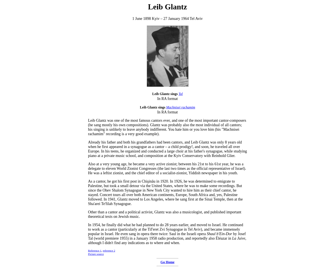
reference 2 (109, 250)
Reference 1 (94, 250)
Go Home (167, 262)
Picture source (96, 254)
